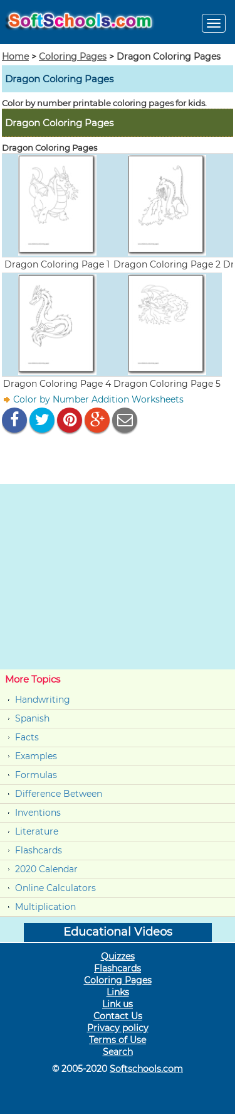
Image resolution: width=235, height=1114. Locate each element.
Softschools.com (146, 1068)
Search (118, 1051)
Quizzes (118, 956)
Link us (117, 1004)
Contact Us (117, 1016)
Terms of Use (117, 1040)
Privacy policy (118, 1028)
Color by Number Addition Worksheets (98, 399)
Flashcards (38, 850)
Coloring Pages (73, 56)
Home (15, 56)
